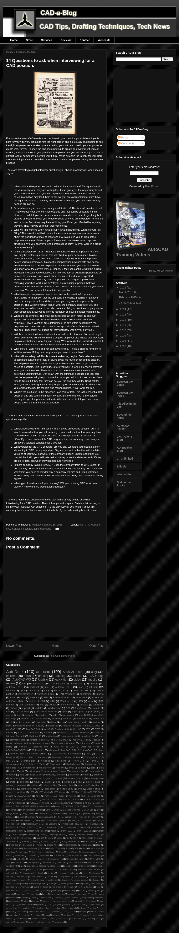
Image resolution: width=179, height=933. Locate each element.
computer (11, 774)
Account (72, 796)
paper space (78, 711)
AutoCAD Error (31, 799)
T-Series (32, 856)
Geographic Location (82, 820)
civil (22, 771)
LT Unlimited (125, 458)
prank (67, 904)
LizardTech (11, 838)
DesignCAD (43, 813)
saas (97, 743)
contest (33, 739)
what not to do (90, 746)
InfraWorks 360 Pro (14, 831)
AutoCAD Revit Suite (39, 803)
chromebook (37, 877)
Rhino (68, 848)
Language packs (56, 834)
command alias (17, 739)
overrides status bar (62, 901)
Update (43, 679)
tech (81, 715)
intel (98, 891)
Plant (101, 841)
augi (94, 672)
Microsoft (61, 732)
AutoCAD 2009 (73, 672)
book (101, 736)
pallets (48, 781)
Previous (39, 845)
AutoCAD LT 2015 (92, 799)
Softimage (23, 852)
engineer (10, 887)
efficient (11, 675)
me (47, 687)
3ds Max (52, 750)
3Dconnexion (57, 683)
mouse (37, 781)
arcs (31, 870)
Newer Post (14, 645)
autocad (43, 671)
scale (73, 912)
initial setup (70, 891)
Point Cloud (27, 845)
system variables (39, 919)
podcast (40, 904)
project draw (11, 908)
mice (34, 898)
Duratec (71, 813)
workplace (59, 922)
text (81, 687)
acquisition (69, 866)
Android (94, 683)
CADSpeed (75, 753)
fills (62, 722)
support (26, 708)
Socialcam (10, 852)
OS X (75, 838)
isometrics (34, 894)
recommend (70, 908)
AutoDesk (14, 671)
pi (89, 711)
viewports (21, 922)
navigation (86, 898)
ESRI (98, 813)
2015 (95, 792)
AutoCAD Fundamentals (56, 729)
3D (55, 690)
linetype (71, 894)
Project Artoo (53, 845)
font (98, 887)
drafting (43, 675)
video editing (93, 788)
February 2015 (128, 297)
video (77, 679)
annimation (51, 736)
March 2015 (126, 292)
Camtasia (13, 810)
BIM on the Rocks (124, 484)
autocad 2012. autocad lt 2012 (60, 870)
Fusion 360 (96, 817)
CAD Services (14, 528)
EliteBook (10, 817)
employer (96, 883)
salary (41, 725)
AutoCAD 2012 (92, 725)
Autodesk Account (61, 803)
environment (23, 887)
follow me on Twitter (161, 270)
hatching (46, 891)
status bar (11, 788)
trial (90, 919)
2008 (123, 340)
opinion (35, 901)
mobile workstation (24, 725)
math (8, 725)
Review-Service (30, 848)
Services (46, 40)
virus (31, 922)
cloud (13, 697)
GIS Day (10, 820)
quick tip (60, 679)
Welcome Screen (76, 862)
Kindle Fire (33, 732)
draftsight (53, 883)
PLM (35, 841)
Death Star (89, 810)
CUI (52, 701)
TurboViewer (81, 708)
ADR (38, 796)
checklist (96, 873)
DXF (97, 753)
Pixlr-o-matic (89, 841)
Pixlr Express (75, 841)
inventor (34, 697)
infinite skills (68, 704)
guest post (38, 711)
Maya (50, 838)
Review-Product (62, 697)
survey (9, 690)
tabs (53, 919)
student (86, 915)
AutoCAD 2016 (13, 799)
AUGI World (58, 796)
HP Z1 (32, 827)
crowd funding (37, 880)
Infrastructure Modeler (37, 831)
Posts (123, 137)
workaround (54, 708)
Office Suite (87, 838)
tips (46, 690)
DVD (88, 729)
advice (80, 866)
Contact (84, 40)
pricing (9, 785)
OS (67, 838)
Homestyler (52, 827)
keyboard (52, 711)
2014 (86, 792)
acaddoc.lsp (55, 866)
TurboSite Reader (36, 859)
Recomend (60, 760)
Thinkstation (56, 764)
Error (22, 757)
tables (9, 746)
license (96, 739)
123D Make (74, 792)
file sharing (58, 887)
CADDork (69, 806)
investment (21, 894)
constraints (95, 877)
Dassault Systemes (71, 810)
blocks (100, 694)
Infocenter (71, 827)
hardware (64, 739)
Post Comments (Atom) (62, 655)
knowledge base (95, 778)
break (40, 873)
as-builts (82, 767)
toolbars (23, 746)
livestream (82, 894)
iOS (81, 701)
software (56, 915)
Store (29, 40)
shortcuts (82, 785)
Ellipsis (121, 466)
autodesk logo (12, 873)
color (63, 771)
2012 (123, 319)
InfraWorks (95, 827)
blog (101, 767)
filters (44, 739)
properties (60, 743)
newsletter (99, 898)
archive (22, 870)
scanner (82, 912)
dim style (61, 774)
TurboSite (20, 859)
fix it (80, 887)
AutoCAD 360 (33, 729)
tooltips (63, 788)
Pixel (56, 841)
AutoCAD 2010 (63, 687)
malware (13, 898)
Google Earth (32, 824)
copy (22, 774)
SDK (76, 848)
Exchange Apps (46, 817)
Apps (22, 690)
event (36, 887)
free (26, 778)
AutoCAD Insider (123, 427)
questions (45, 528)
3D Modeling (38, 750)
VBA (90, 859)
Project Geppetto (69, 845)
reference (98, 704)
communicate (80, 877)
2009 (123, 335)
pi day (97, 711)
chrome (9, 877)
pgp (58, 781)
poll (49, 904)
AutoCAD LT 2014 (71, 799)
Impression (77, 683)
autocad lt (81, 697)
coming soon (63, 877)
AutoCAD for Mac (30, 718)
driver (53, 722)
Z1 (22, 866)
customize (52, 880)
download (74, 774)
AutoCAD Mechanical (16, 803)
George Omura (92, 757)
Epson (21, 817)
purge (72, 743)
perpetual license (26, 904)
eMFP (63, 883)
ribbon (13, 708)
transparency (78, 919)
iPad (86, 739)
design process (81, 880)
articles (77, 675)
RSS (68, 708)
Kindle (42, 834)
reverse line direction (37, 912)
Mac (45, 718)
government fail (13, 891)
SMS (84, 848)
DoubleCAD (58, 813)
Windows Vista (93, 862)
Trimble (9, 859)
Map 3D (40, 838)
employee (83, 883)
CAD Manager (93, 524)
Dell (98, 810)
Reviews (65, 40)
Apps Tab (95, 796)
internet (9, 894)
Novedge (45, 760)
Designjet (11, 757)
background (28, 873)
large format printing (78, 722)
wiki (49, 922)
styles (55, 715)
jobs (36, 528)
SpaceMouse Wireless (68, 852)
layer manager (57, 894)
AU (64, 690)
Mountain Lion (28, 760)
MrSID (59, 838)
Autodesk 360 (37, 701)
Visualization (48, 862)
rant (19, 715)
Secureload (95, 848)
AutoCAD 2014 (14, 701)
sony (77, 915)
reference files (50, 785)
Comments (126, 143)
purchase (21, 785)
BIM (45, 753)
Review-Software (80, 732)
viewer (9, 792)
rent (102, 908)
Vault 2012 (19, 862)
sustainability (22, 919)
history (76, 739)
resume (21, 912)
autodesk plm (88, 736)
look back (24, 781)
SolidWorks (50, 852)
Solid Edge (36, 852)
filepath (70, 887)
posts (79, 781)
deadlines (65, 880)
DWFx (56, 810)
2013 (123, 314)
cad (81, 524)
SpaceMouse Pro (15, 764)
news (27, 675)
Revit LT (95, 760)
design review (46, 774)
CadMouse (99, 806)
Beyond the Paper (124, 416)
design (31, 774)
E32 (80, 813)
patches (92, 901)
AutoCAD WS (22, 679)
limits (12, 781)
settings (37, 915)
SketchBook (82, 718)
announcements (69, 736)
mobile (92, 679)
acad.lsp (42, 866)
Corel (47, 810)
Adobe (84, 796)
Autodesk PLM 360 (24, 806)
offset (26, 901)
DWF (97, 729)
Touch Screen (94, 856)
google (52, 704)
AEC (47, 796)
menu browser (42, 743)
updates (39, 708)
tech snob (63, 919)
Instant (53, 831)
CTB (88, 806)
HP (46, 697)
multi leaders (72, 898)
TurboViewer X (92, 764)
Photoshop (45, 841)
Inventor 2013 (66, 831)
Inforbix (83, 827)
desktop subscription (15, 883)
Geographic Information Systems (51, 820)
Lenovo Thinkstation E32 (89, 834)
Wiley (97, 732)
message (24, 898)
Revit (43, 848)
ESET (89, 813)
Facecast (42, 757)
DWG (88, 753)
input (81, 891)
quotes (9, 715)
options (46, 901)
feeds (45, 887)
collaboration (50, 771)
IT (62, 827)
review (10, 683)
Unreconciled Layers (75, 859)
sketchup (95, 785)
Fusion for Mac (72, 757)
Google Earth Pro (49, 824)
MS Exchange (26, 838)
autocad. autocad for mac (89, 870)
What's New (45, 767)
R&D (98, 845)
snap (46, 915)
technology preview (31, 788)
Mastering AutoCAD (62, 718)
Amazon (67, 725)
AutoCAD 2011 (81, 690)
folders (89, 887)
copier (24, 880)
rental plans (67, 785)
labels (45, 894)
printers (84, 704)
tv (72, 788)
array (71, 767)
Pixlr (63, 841)
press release (93, 781)
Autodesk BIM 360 (82, 803)
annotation (85, 694)
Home (14, 40)
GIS (20, 732)
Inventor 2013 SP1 (84, 831)
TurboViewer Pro (55, 859)
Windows (59, 767)
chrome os (22, 877)
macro (101, 894)
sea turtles (13, 915)
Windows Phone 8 (15, 736)
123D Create (59, 792)
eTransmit (99, 774)
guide (36, 891)
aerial (89, 866)
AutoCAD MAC (17, 753)
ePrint (72, 883)
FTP (58, 817)
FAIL (31, 757)
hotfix (35, 690)
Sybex (31, 764)
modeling (59, 898)
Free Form (82, 817)
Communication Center (31, 810)
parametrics (79, 901)
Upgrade (95, 708)
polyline (58, 904)
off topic (93, 687)
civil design (34, 771)
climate (50, 877)
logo (93, 894)
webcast (40, 922)
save (65, 912)
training (60, 675)
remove (93, 908)
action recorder (24, 722)
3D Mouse (38, 683)
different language (36, 883)
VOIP (98, 859)
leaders (96, 722)
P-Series (25, 841)
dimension (41, 722)
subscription (68, 715)
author (39, 870)
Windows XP (12, 866)
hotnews (58, 778)
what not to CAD (64, 746)
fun (23, 697)
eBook (86, 774)
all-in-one (99, 866)
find (53, 739)
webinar (21, 792)
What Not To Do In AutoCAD (20, 767)
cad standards (27, 704)
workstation (24, 694)
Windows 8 (66, 701)
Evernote (32, 817)
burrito (50, 873)
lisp (29, 743)
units (80, 788)
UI (11, 722)
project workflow (42, 908)
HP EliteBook (94, 824)
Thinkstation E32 (75, 856)
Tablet (42, 764)
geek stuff (37, 778)
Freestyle (56, 757)
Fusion (9, 732)
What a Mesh (125, 474)
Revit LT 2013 (55, 848)
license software (14, 743)
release (82, 908)
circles (13, 771)
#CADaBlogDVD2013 (17, 750)
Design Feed (12, 813)
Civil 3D (77, 729)
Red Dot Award (13, 848)
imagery (57, 891)
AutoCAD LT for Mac (93, 750)
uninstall (9, 922)
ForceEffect (69, 817)
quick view (85, 743)
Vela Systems (33, 862)
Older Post (96, 645)
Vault (8, 862)
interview (28, 528)
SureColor (19, 856)
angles (12, 870)
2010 (123, 330)
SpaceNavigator (89, 852)
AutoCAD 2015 (13, 729)
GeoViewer (25, 820)
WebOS (61, 862)
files (42, 704)
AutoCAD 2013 (14, 687)
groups (27, 891)
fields (26, 711)
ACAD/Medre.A (24, 796)
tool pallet (50, 788)
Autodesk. (34, 753)
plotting (68, 781)
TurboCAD (98, 718)
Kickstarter (31, 834)
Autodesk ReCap (44, 806)
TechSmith (44, 856)
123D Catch (44, 792)
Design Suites (28, 813)
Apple (78, 725)
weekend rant (40, 746)
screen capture (97, 912)
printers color (94, 904)
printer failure (79, 904)
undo (98, 919)
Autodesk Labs (45, 694)
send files (26, 915)
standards (43, 715)
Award (58, 806)
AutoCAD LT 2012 (50, 799)
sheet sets (53, 725)
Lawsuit (71, 834)
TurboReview (73, 764)
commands (94, 771)
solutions (67, 915)
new (90, 701)
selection (29, 715)
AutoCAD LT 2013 (70, 750)
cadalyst (34, 687)
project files (26, 908)
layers (64, 711)
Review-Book (78, 760)
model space (45, 898)
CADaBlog (97, 675)
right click (55, 912)
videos (96, 697)
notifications (14, 901)
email (17, 711)
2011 (123, 324)
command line (77, 771)
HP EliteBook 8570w (15, 827)
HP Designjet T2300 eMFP (73, 824)
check (85, 873)
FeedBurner (152, 186)
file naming (15, 778)
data (8, 711)
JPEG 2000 (17, 834)
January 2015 (127, 302)
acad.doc (31, 866)
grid (48, 778)
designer (96, 880)
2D (88, 715)
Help (41, 827)
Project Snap (87, 845)
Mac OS (10, 760)
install (90, 891)
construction (11, 880)
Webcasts (104, 40)
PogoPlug (13, 845)
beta (93, 767)
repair (11, 912)
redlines (34, 785)
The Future (59, 856)
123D (32, 792)
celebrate (74, 873)
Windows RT (35, 736)
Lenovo (48, 732)
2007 (123, 346)
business (62, 873)
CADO (80, 806)
